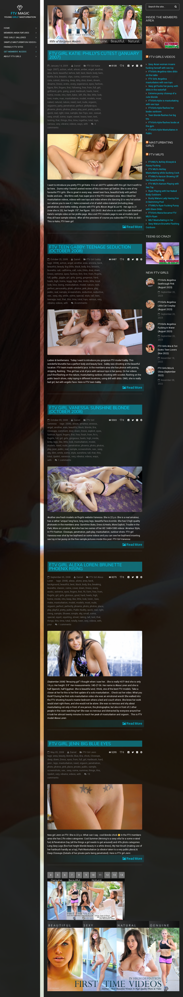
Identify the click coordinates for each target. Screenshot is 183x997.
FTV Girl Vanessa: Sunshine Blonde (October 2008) (89, 409)
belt (78, 73)
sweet (76, 116)
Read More (134, 227)
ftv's (95, 434)
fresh (83, 434)
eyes (91, 84)
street (76, 617)
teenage (51, 299)
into (63, 95)
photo (59, 109)
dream (96, 80)
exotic (50, 591)
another (99, 69)
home (50, 95)
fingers (62, 87)
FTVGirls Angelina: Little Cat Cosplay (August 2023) (167, 306)
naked (50, 102)
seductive (98, 292)
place (74, 109)
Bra (56, 76)
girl (98, 87)
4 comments (80, 303)
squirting (67, 617)
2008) (56, 263)
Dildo (85, 270)
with (86, 124)
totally (74, 621)
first (69, 87)
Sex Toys (83, 113)
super (69, 116)
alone (79, 581)
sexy (49, 116)
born (100, 73)
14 (121, 875)
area (49, 73)
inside (57, 95)
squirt (59, 617)
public (97, 109)
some (63, 116)
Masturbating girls (159, 144)
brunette (51, 270)
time (75, 120)
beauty (60, 266)
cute (49, 80)
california (66, 270)
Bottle (50, 76)
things (64, 120)
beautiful (63, 73)
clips (70, 76)
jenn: (49, 763)
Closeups (52, 431)
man (61, 98)
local (97, 281)
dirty (78, 80)
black (89, 73)
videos (72, 124)
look (99, 95)
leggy (69, 281)
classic (60, 588)
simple (74, 613)
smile (65, 296)
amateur (84, 424)
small (56, 116)
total (90, 120)
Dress (59, 84)
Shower (66, 613)
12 (107, 875)
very (58, 124)
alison (77, 69)
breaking (96, 584)
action (63, 69)
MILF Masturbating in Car (160, 220)
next (79, 102)
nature (66, 102)
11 (100, 875)
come (76, 76)
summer (83, 770)
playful (55, 610)
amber (84, 69)
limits (86, 281)
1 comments (64, 460)
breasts (63, 76)
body (95, 73)
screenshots (74, 292)
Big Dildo (69, 266)
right (61, 113)
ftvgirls (97, 274)
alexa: (72, 581)
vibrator (64, 124)
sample (74, 113)
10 (93, 875)
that (58, 120)
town (80, 621)
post (85, 109)
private (77, 767)
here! (95, 91)
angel (91, 69)
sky (60, 296)
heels (89, 91)
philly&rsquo (90, 106)
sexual (97, 113)
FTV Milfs (156, 154)
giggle (62, 277)
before (72, 73)
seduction (87, 292)
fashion (99, 84)
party (60, 106)
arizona (92, 263)
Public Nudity (79, 610)
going (66, 91)
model (83, 98)
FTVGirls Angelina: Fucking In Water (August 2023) (167, 328)
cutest (56, 80)
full (94, 87)
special (80, 296)
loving (61, 285)
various (51, 124)
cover (75, 588)
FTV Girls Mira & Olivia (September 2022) (167, 372)
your (49, 624)
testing (50, 120)
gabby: (55, 277)
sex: (91, 113)
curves (95, 76)
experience (82, 84)
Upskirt (56, 456)
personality (61, 288)
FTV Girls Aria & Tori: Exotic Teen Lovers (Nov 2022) (168, 350)
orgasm (92, 102)
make (55, 98)
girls (59, 91)
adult (70, 69)
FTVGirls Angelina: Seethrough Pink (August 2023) (167, 284)
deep (72, 80)
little (94, 95)
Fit (84, 591)
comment (85, 76)
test (95, 116)
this (70, 120)
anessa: (93, 424)
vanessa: (65, 456)
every (73, 84)
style (87, 296)
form (89, 591)
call (74, 270)
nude (84, 102)
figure (50, 87)
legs (75, 281)
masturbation (72, 98)
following (76, 87)
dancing (65, 80)
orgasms (52, 106)
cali (59, 270)
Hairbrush (80, 91)
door (83, 80)
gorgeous (87, 277)
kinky (49, 442)
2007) (56, 69)
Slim (54, 453)
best (83, 73)
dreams (51, 84)
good (72, 91)
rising (50, 613)
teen (89, 116)
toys (96, 120)
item (69, 95)
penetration (69, 106)
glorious (69, 595)
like (89, 95)
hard (96, 277)
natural (58, 102)
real (56, 113)
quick (50, 113)
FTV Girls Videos (162, 57)
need (73, 102)
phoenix (51, 109)
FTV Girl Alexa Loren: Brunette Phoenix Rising (85, 566)
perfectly (69, 606)
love (49, 98)
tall (92, 296)
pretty (91, 109)
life (84, 95)
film (56, 87)
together (83, 120)
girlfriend (51, 91)
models (91, 98)
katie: (75, 95)
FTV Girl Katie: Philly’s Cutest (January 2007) (94, 55)
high (56, 281)
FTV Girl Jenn (89, 752)
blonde (88, 427)
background (53, 584)
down (89, 80)
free (84, 87)
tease (83, 116)
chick (86, 756)
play (79, 109)
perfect (79, 106)
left (80, 95)
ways (80, 124)
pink (84, 288)
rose (67, 113)
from (89, 87)
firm (81, 274)
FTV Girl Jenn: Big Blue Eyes (80, 743)
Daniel (77, 66)
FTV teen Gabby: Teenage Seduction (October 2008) (90, 248)
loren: (90, 599)
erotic (66, 84)
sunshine (81, 453)
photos (66, 109)
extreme (58, 274)
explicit (91, 431)
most (98, 98)
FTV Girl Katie (93, 66)
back (55, 73)
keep (69, 599)
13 (114, 875)
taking (83, 617)
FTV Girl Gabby (94, 259)
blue (76, 756)
